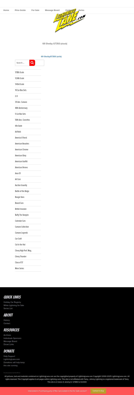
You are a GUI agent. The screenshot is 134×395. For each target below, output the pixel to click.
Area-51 (18, 173)
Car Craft (18, 238)
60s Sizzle (18, 126)
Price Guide (20, 10)
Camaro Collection (22, 227)
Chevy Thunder (20, 256)
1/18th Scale (19, 72)
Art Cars (18, 179)
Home (6, 10)
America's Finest (21, 137)
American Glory (20, 155)
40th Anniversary (21, 108)
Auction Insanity (21, 185)
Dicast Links (9, 344)
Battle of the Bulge (22, 191)
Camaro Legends (21, 232)
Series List (8, 308)
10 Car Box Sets (20, 90)
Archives (7, 335)
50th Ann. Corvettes (22, 120)
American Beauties (22, 143)
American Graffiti (21, 161)
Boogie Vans (19, 197)
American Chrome (21, 149)
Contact (69, 10)
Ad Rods (18, 131)
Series (81, 10)
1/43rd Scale (19, 84)
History (7, 320)
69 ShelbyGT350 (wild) (51, 56)
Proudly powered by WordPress (12, 372)
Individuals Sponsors (12, 338)
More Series (19, 268)
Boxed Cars (19, 203)
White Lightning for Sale (14, 305)
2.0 (16, 96)
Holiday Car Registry (12, 302)
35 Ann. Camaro (21, 102)
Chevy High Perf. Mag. (23, 250)
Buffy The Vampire (22, 215)
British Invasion (20, 209)
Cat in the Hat (20, 244)
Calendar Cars (20, 221)
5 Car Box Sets (20, 114)
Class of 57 (19, 262)
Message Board (52, 10)
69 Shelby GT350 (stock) (55, 43)
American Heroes (21, 167)
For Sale (35, 10)
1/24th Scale (19, 78)
